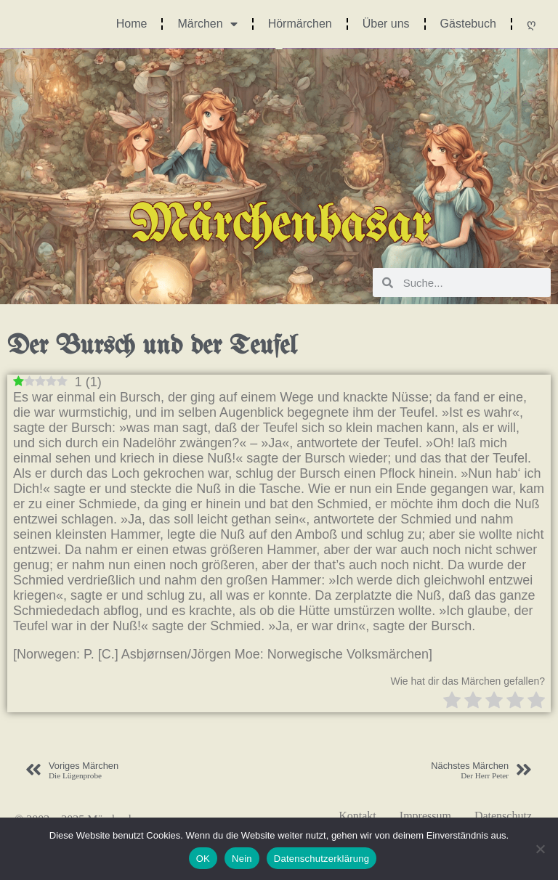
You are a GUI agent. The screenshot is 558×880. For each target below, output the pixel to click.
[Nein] (540, 849)
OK (203, 858)
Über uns (386, 23)
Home (131, 23)
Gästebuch (468, 23)
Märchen (207, 24)
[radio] (452, 701)
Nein (242, 858)
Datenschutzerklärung (321, 858)
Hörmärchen (300, 23)
